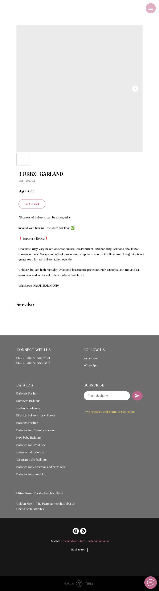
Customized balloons (30, 452)
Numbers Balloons (28, 401)
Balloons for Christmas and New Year (40, 467)
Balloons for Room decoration (36, 430)
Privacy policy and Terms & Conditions (109, 412)
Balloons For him (27, 393)
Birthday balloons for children (35, 415)
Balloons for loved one (31, 445)
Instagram (90, 358)
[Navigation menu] (150, 8)
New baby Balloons (28, 437)
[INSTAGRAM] (76, 531)
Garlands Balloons (28, 408)
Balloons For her (27, 423)
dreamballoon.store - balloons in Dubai (85, 541)
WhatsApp (91, 365)
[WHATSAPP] (83, 531)
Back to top (79, 550)
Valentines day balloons (31, 459)
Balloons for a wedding (31, 474)
